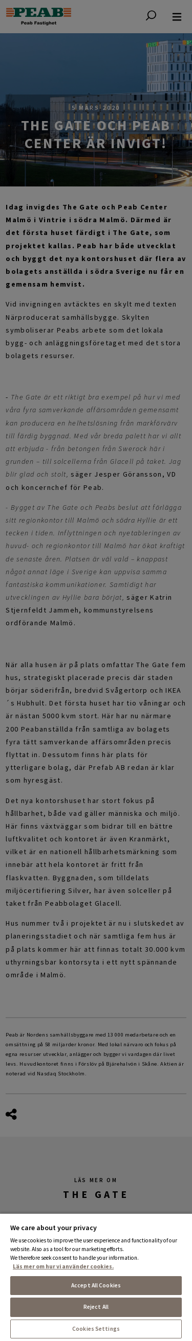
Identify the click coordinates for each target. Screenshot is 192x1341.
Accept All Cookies (96, 1285)
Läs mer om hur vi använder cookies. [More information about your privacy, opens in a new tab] (63, 1266)
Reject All (96, 1306)
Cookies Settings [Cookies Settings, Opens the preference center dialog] (96, 1328)
